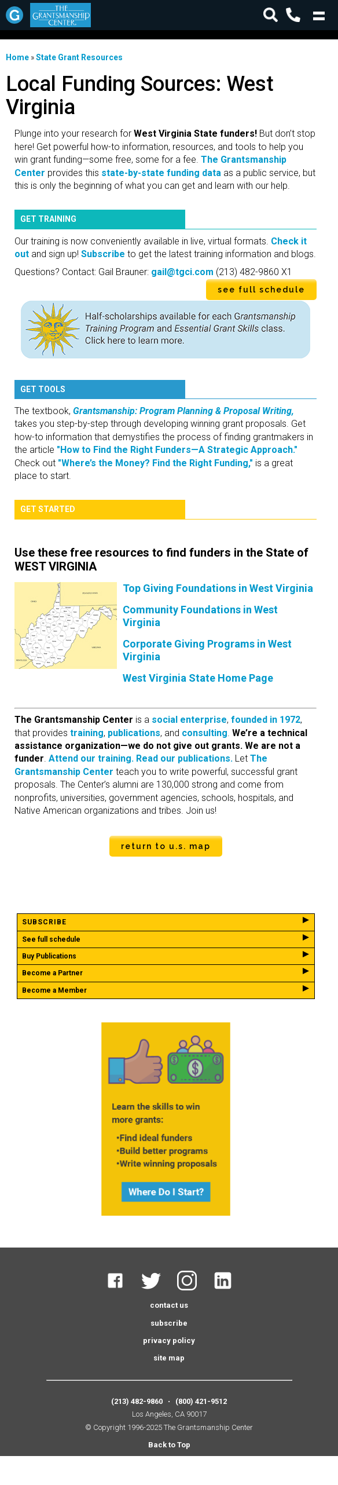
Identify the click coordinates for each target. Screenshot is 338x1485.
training (87, 732)
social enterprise (189, 719)
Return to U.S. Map (166, 846)
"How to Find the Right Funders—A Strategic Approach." (177, 449)
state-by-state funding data (161, 172)
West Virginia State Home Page (198, 678)
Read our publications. (184, 758)
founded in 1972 (265, 719)
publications (134, 732)
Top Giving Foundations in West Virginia (218, 588)
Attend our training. (91, 758)
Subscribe (103, 253)
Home (17, 57)
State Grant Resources (79, 57)
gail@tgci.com (182, 271)
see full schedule (261, 289)
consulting (204, 732)
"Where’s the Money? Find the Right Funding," (155, 463)
